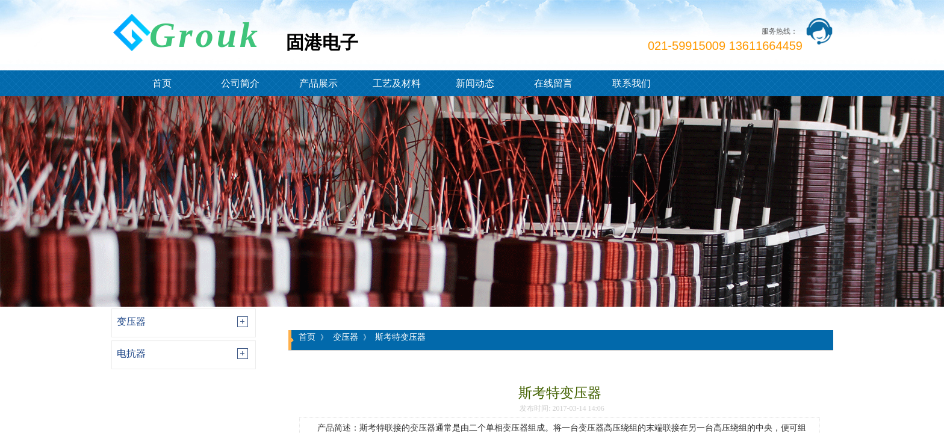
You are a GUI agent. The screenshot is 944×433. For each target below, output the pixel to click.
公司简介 (240, 83)
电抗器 (131, 353)
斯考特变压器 (400, 337)
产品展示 (318, 83)
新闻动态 (475, 83)
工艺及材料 (397, 83)
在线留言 (553, 83)
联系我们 (631, 83)
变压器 (131, 321)
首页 (162, 83)
